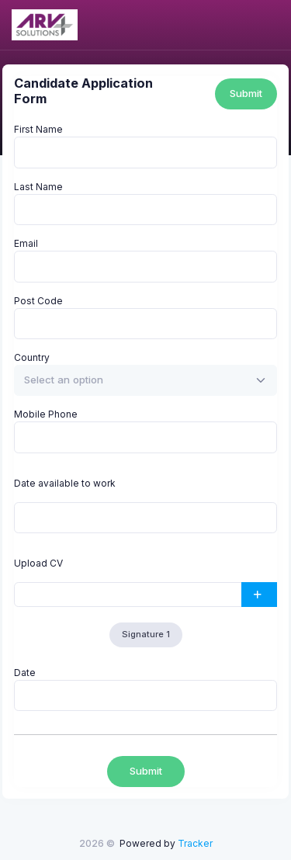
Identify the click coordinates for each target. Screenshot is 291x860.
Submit (246, 93)
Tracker (195, 843)
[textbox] (63, 380)
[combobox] (145, 380)
